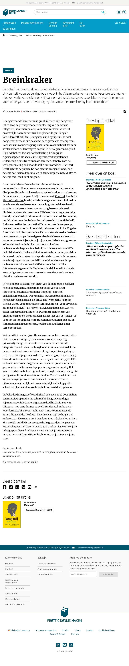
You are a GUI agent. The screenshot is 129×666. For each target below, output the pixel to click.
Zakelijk (42, 557)
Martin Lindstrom (13, 200)
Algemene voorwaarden (46, 630)
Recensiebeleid (12, 599)
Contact (9, 569)
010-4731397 (120, 23)
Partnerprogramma (14, 604)
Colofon (65, 630)
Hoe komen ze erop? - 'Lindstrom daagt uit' (103, 312)
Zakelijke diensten (47, 563)
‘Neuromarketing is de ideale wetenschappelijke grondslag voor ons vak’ (106, 186)
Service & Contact (57, 634)
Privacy (77, 630)
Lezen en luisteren (14, 588)
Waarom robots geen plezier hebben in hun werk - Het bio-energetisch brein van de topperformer (105, 251)
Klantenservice (13, 557)
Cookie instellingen (107, 630)
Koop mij (60, 196)
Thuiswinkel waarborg (19, 630)
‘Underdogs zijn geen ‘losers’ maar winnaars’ (104, 294)
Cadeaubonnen (45, 574)
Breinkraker (50, 36)
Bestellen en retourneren (11, 581)
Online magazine (15, 36)
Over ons (9, 563)
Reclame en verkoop (33, 36)
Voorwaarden (11, 574)
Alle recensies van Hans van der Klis (20, 462)
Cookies (89, 630)
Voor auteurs (11, 593)
